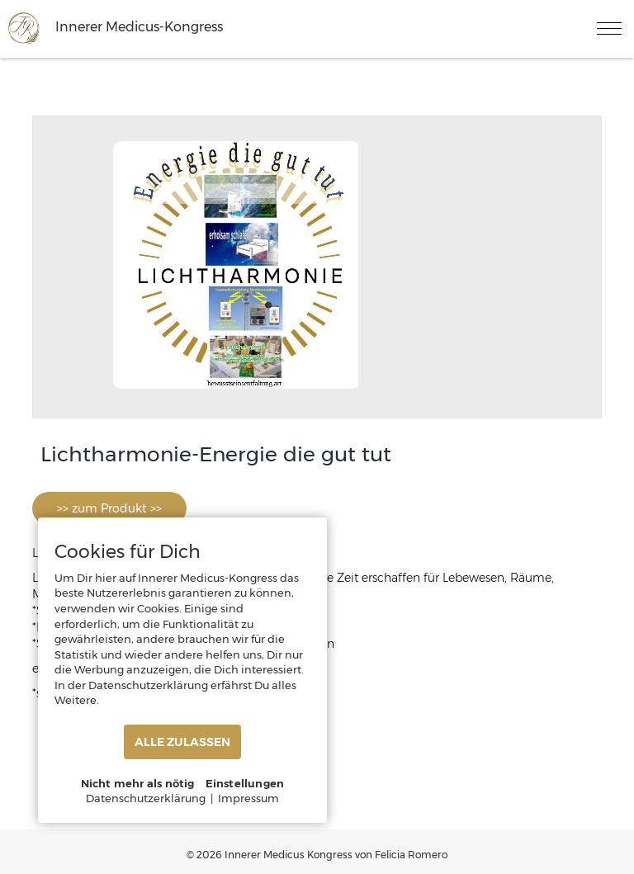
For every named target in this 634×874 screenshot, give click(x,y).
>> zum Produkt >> (109, 508)
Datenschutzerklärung (146, 798)
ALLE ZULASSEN (182, 742)
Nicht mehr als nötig (138, 783)
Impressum (248, 798)
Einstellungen (245, 783)
